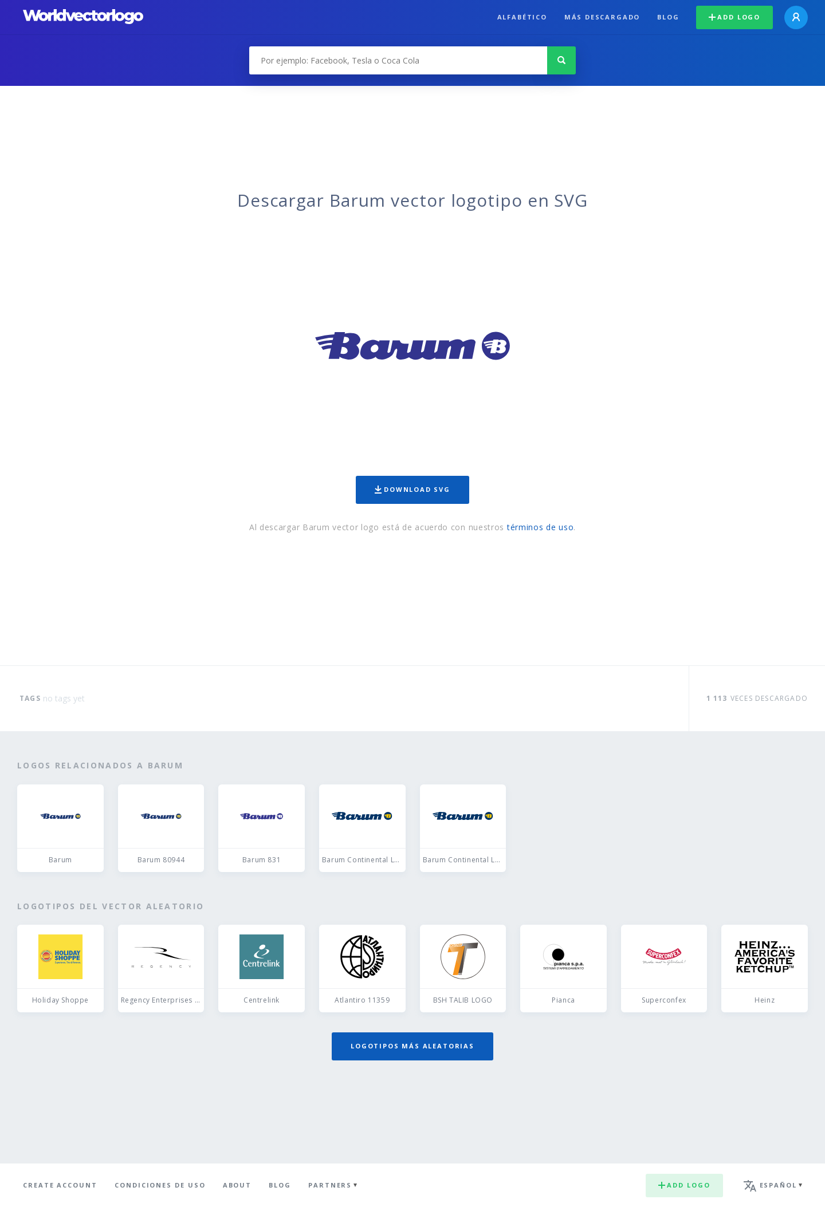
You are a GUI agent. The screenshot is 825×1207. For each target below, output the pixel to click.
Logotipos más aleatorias (412, 1046)
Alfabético (522, 17)
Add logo (734, 17)
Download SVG (412, 489)
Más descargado (602, 17)
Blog (668, 17)
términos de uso (540, 527)
